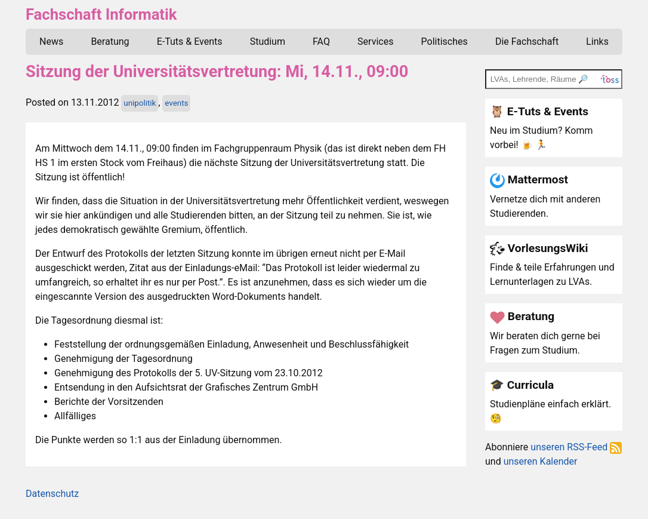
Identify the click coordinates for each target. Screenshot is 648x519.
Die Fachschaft (526, 41)
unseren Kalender (541, 461)
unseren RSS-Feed (576, 447)
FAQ (321, 41)
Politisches (444, 41)
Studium (267, 41)
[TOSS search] (553, 78)
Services (375, 41)
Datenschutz (52, 493)
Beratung (110, 41)
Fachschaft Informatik (101, 14)
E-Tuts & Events (190, 41)
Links (597, 41)
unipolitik (140, 103)
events (176, 103)
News (51, 41)
